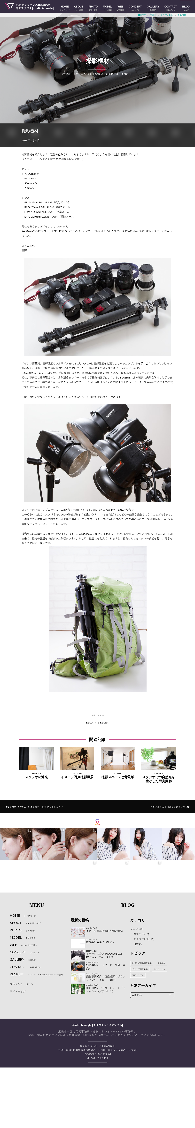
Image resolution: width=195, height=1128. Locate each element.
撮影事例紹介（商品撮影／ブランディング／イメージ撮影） (105, 978)
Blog (186, 8)
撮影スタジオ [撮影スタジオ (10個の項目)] (138, 975)
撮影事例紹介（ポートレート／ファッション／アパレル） (105, 989)
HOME (64, 8)
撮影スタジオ (93, 722)
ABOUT (78, 8)
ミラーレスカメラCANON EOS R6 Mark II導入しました (104, 955)
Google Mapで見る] (98, 1054)
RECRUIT (36, 974)
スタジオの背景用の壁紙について (168, 807)
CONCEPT (135, 8)
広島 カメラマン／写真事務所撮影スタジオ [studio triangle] (35, 6)
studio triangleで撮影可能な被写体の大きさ (36, 807)
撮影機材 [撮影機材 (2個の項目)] (161, 963)
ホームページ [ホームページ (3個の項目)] (159, 969)
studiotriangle (118, 74)
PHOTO (93, 8)
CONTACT (171, 8)
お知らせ (138, 934)
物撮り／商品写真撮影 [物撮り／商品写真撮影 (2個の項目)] (141, 963)
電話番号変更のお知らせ (100, 942)
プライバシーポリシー (23, 984)
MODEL (107, 8)
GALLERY (153, 8)
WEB (120, 8)
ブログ (153, 15)
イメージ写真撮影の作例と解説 (104, 930)
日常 (136, 944)
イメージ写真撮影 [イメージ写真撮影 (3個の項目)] (140, 969)
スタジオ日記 (167, 15)
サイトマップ (17, 991)
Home (142, 15)
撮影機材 (105, 722)
